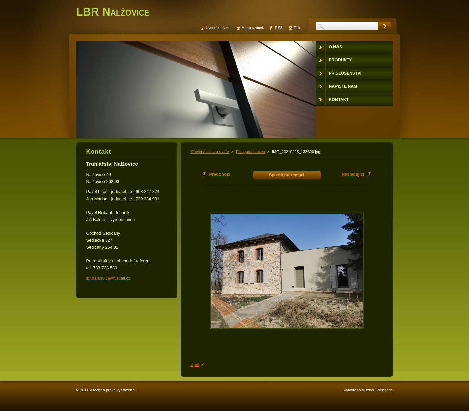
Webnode (384, 390)
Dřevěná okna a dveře (210, 152)
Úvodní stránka (218, 28)
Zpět (195, 364)
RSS (279, 28)
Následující (353, 174)
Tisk (297, 28)
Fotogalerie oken (250, 152)
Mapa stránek (253, 28)
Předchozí (219, 174)
